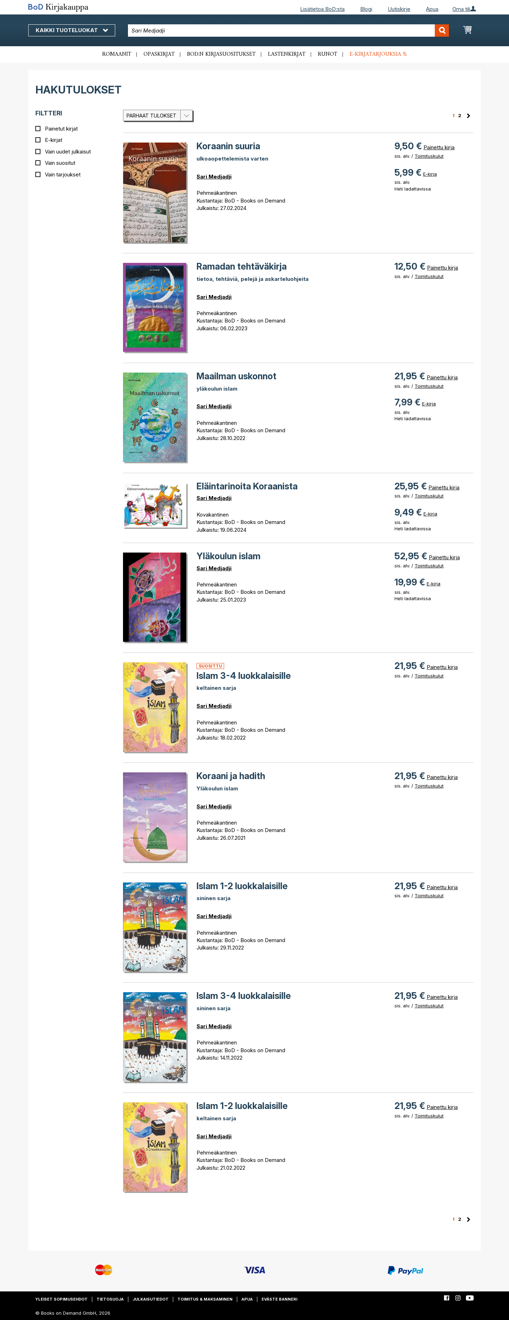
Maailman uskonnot (236, 376)
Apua (432, 9)
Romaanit (116, 54)
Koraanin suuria (228, 146)
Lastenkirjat (286, 54)
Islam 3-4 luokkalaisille (244, 675)
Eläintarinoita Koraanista (247, 486)
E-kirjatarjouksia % (378, 54)
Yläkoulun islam (229, 556)
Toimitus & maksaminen (205, 1299)
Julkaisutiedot (151, 1299)
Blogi (366, 9)
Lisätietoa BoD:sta (322, 9)
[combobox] (288, 30)
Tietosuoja (110, 1299)
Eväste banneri (279, 1299)
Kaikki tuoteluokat (72, 30)
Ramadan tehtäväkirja (242, 266)
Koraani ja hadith (231, 776)
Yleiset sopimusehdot (61, 1299)
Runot (327, 54)
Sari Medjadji (214, 176)
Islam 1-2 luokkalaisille (242, 886)
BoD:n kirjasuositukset (221, 54)
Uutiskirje (399, 9)
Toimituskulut (429, 156)
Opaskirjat (159, 54)
